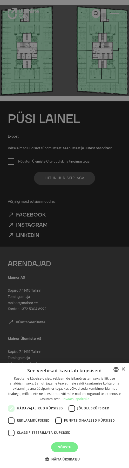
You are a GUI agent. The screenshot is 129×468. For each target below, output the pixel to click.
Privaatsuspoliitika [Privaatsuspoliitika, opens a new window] (75, 399)
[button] (64, 459)
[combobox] (116, 369)
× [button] (123, 369)
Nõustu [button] (64, 447)
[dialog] (64, 415)
